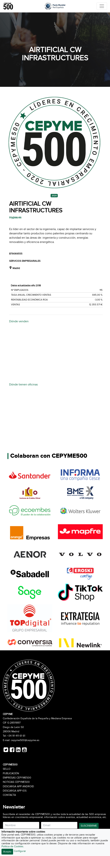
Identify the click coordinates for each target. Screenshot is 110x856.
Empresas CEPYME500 (17, 777)
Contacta (9, 795)
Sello (6, 769)
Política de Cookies (12, 846)
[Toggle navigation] (102, 6)
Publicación (11, 773)
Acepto (7, 851)
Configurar (20, 851)
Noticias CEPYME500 (16, 782)
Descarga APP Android (18, 786)
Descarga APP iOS (15, 790)
